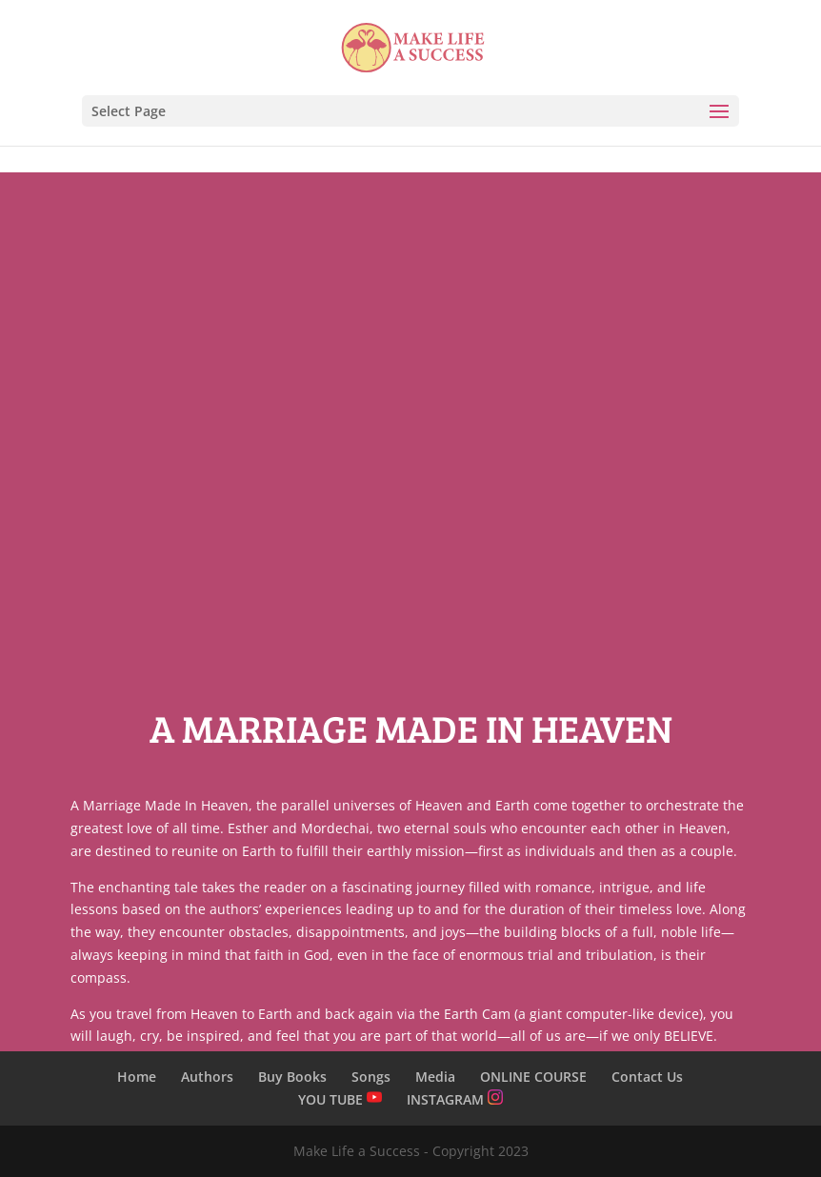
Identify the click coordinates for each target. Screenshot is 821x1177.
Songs (370, 1076)
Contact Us (647, 1076)
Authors (207, 1076)
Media (435, 1076)
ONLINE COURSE (533, 1076)
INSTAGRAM (455, 1099)
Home (136, 1076)
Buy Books (292, 1076)
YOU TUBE (340, 1099)
